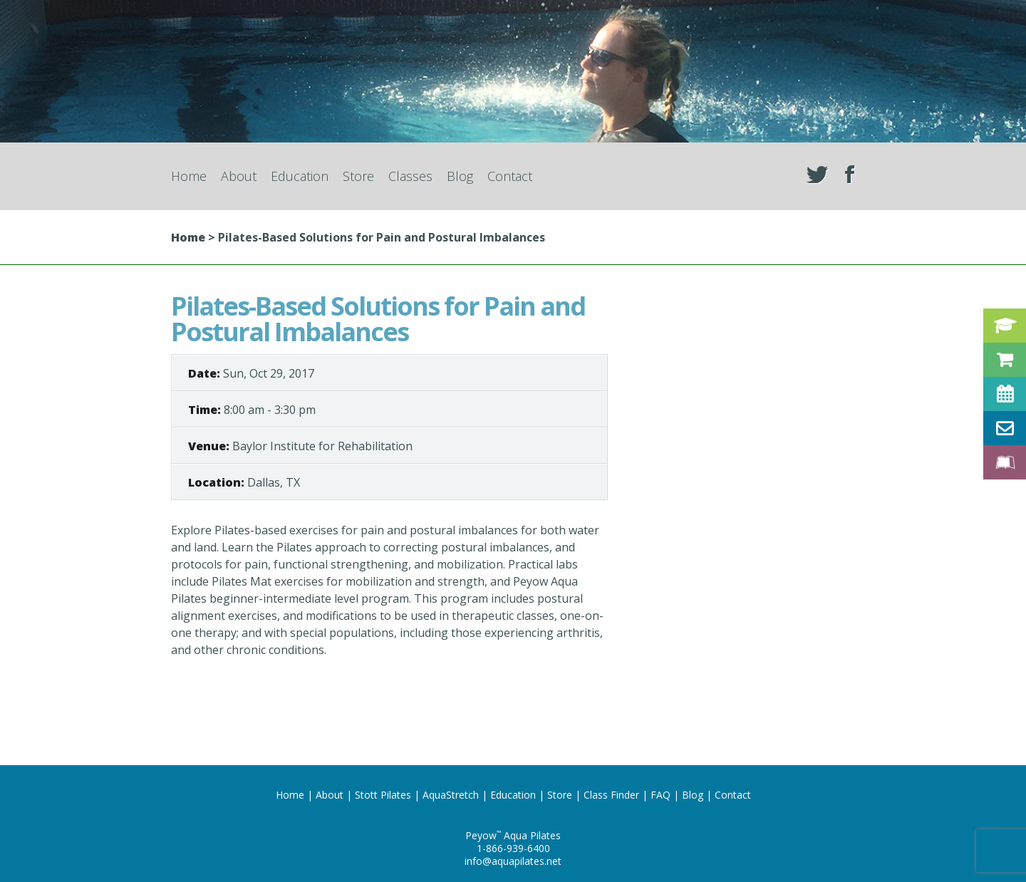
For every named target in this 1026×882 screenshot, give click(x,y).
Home (189, 176)
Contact (509, 176)
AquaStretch (451, 794)
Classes (410, 176)
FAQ (660, 794)
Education (299, 176)
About (238, 176)
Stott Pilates (383, 794)
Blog (460, 176)
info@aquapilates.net (513, 861)
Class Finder (611, 794)
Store (358, 176)
